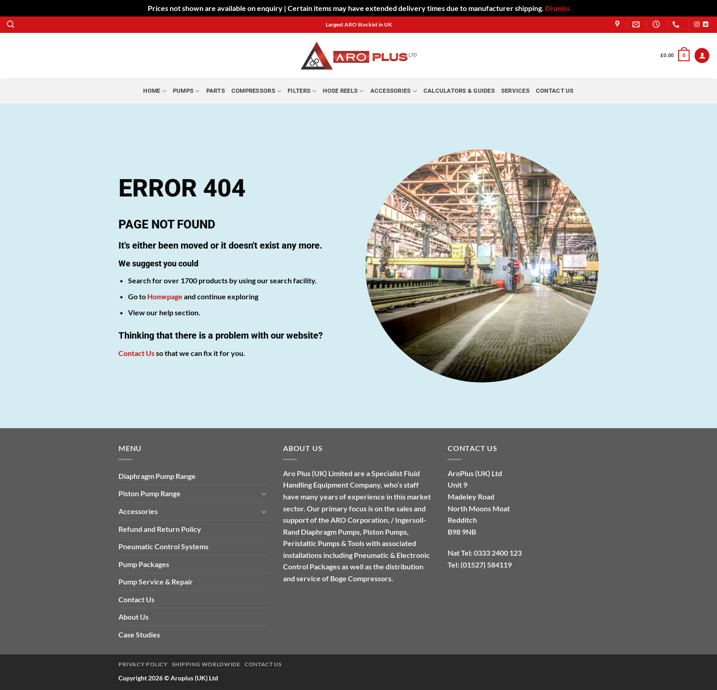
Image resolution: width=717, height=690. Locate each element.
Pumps (186, 91)
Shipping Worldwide (206, 664)
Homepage (164, 296)
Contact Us (555, 90)
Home (154, 91)
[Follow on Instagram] (697, 24)
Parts (215, 90)
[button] (10, 24)
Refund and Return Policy (159, 529)
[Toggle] (263, 493)
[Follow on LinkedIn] (705, 24)
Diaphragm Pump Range (157, 476)
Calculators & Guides (459, 90)
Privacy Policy (143, 664)
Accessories (393, 91)
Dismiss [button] (557, 8)
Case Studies (139, 634)
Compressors (256, 91)
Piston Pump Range (149, 493)
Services (515, 90)
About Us (133, 616)
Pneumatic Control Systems (163, 546)
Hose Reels (343, 91)
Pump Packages (143, 564)
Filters (302, 91)
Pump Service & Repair (155, 581)
